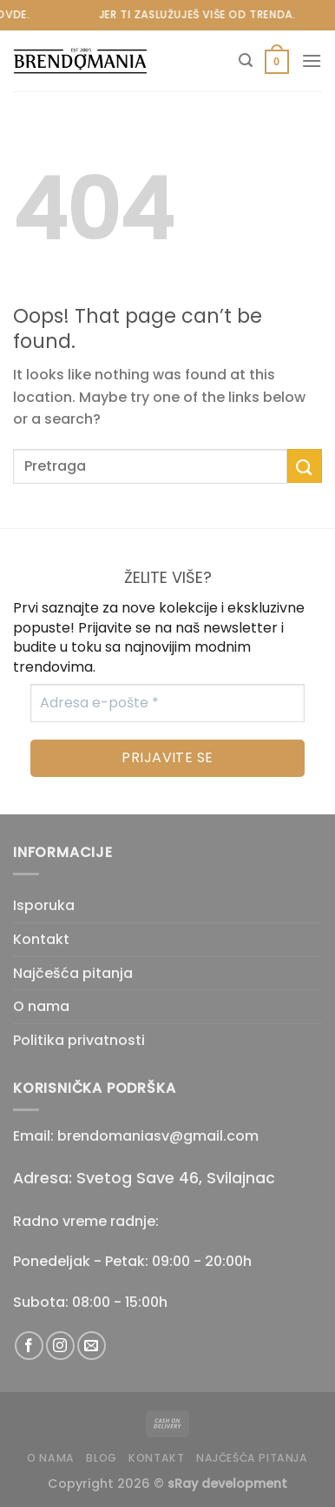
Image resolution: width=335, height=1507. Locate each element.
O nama (41, 1006)
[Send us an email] (91, 1345)
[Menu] (311, 60)
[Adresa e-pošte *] (167, 702)
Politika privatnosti (79, 1040)
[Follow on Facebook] (29, 1345)
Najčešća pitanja (73, 973)
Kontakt (41, 939)
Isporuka (44, 905)
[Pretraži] (246, 60)
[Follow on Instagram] (60, 1345)
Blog (101, 1457)
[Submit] (304, 466)
